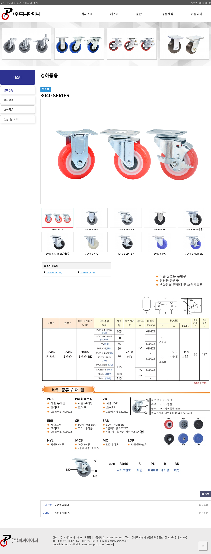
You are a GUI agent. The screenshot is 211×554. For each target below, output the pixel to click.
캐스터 (114, 14)
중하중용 (9, 100)
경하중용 (9, 90)
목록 (205, 493)
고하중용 (9, 109)
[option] (26, 45)
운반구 (140, 14)
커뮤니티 (196, 14)
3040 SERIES (62, 504)
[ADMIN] (109, 544)
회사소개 (86, 14)
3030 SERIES (62, 513)
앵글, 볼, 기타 (11, 119)
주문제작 (167, 14)
